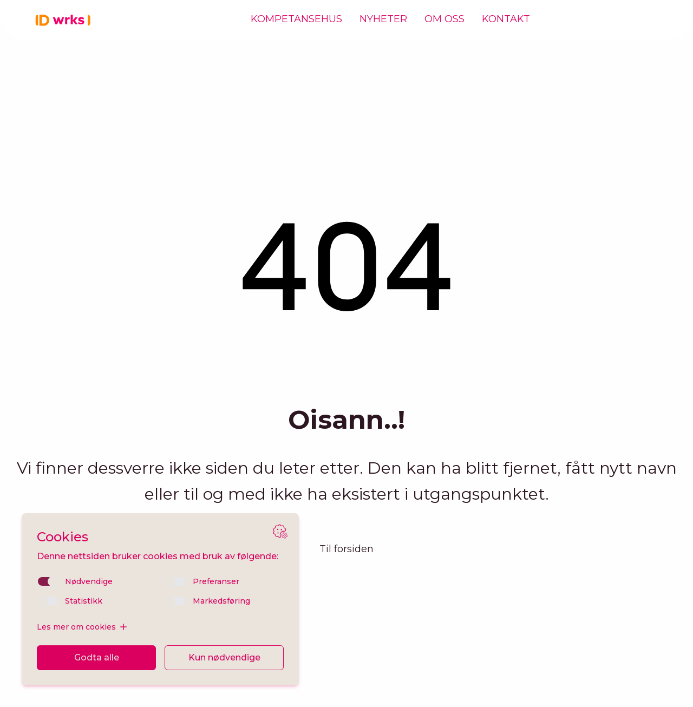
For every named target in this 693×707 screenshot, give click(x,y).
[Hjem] (64, 19)
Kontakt (506, 19)
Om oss (444, 19)
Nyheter (383, 19)
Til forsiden (346, 549)
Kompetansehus (296, 19)
